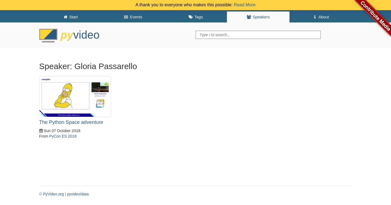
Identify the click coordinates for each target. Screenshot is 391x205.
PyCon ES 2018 (63, 136)
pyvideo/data (78, 194)
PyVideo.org (53, 194)
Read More (244, 4)
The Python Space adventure (71, 122)
